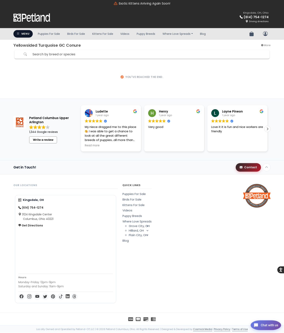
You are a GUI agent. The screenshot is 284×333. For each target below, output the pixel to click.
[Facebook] (21, 297)
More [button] (266, 45)
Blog (203, 34)
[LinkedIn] (68, 297)
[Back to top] (267, 168)
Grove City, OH (140, 226)
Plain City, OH (140, 235)
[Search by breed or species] (140, 54)
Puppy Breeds (146, 34)
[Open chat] (263, 324)
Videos (124, 34)
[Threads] (74, 297)
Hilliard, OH (140, 231)
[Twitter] (45, 297)
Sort (257, 54)
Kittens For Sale (102, 34)
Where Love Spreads (177, 34)
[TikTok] (61, 297)
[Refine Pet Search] (19, 54)
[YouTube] (37, 297)
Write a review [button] (43, 140)
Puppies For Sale (49, 34)
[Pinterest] (53, 297)
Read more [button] (92, 146)
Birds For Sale (76, 34)
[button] (267, 129)
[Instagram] (29, 297)
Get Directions (30, 226)
